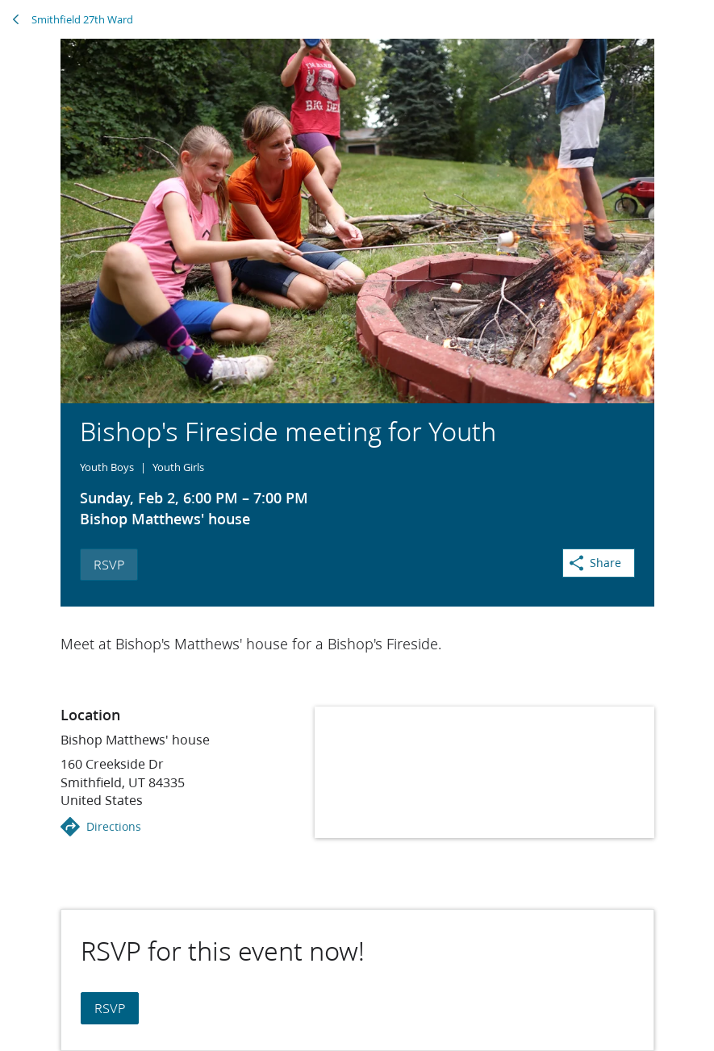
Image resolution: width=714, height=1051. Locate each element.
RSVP (109, 564)
